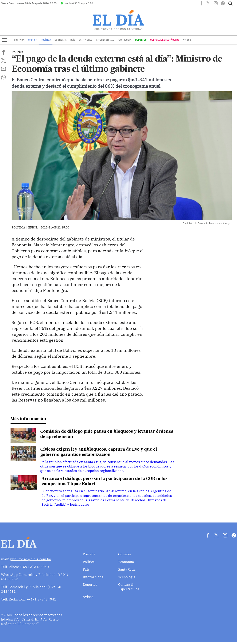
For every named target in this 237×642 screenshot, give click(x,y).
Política (46, 40)
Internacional (105, 40)
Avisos (187, 40)
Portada (19, 40)
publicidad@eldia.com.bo (30, 559)
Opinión (32, 40)
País (72, 40)
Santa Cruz (85, 40)
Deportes (141, 40)
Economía (61, 40)
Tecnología (125, 40)
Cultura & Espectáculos (164, 40)
